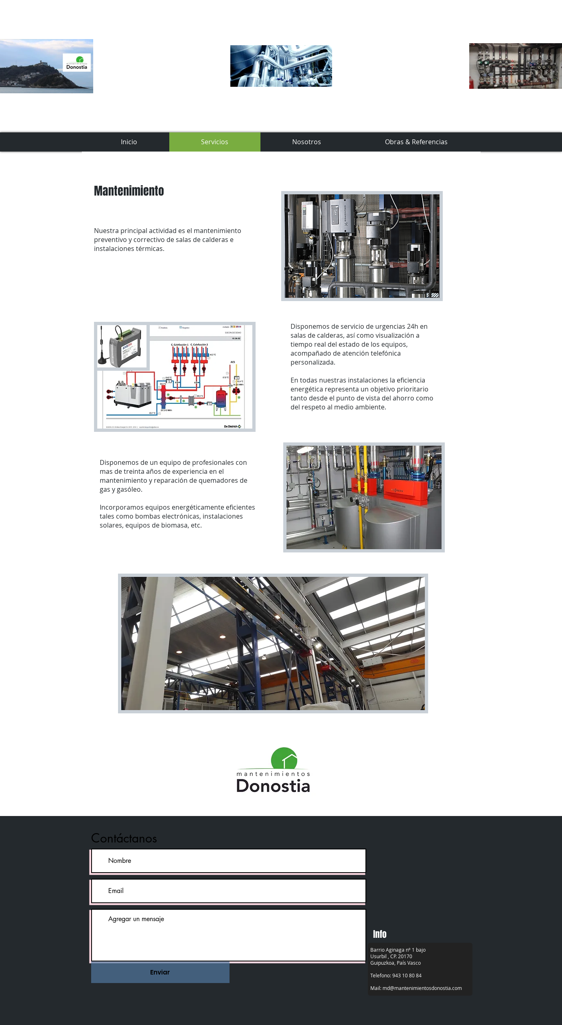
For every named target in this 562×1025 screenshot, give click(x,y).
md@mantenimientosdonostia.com (422, 988)
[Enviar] (160, 972)
